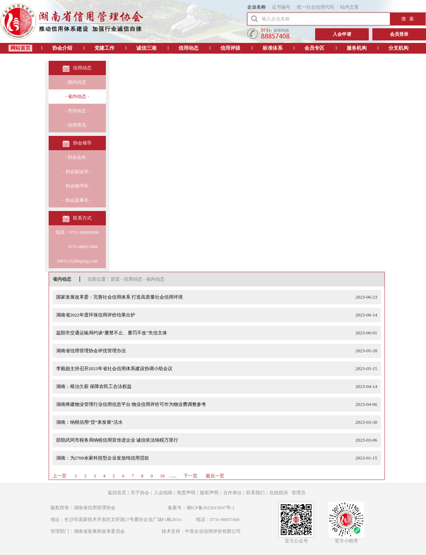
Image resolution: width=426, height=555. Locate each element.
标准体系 (273, 48)
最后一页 (215, 475)
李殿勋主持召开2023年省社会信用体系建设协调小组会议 (114, 368)
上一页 (60, 475)
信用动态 (188, 48)
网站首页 (20, 48)
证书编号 (281, 7)
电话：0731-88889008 (77, 232)
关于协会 (140, 492)
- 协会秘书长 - (77, 185)
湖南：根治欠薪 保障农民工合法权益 (94, 386)
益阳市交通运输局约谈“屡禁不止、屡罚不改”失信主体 (111, 332)
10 (162, 475)
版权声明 (209, 492)
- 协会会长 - (77, 157)
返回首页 (117, 492)
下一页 (190, 475)
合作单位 (232, 492)
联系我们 (255, 492)
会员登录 (399, 34)
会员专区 (314, 48)
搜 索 (407, 18)
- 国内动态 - (77, 82)
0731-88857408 (77, 246)
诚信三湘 (146, 48)
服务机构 (357, 48)
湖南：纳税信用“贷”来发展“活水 (89, 422)
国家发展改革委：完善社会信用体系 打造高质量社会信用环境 (119, 297)
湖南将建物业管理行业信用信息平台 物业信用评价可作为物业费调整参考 (131, 404)
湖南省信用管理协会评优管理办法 (91, 350)
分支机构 (398, 48)
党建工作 (104, 48)
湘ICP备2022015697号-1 (210, 507)
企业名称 (256, 7)
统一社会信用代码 (315, 7)
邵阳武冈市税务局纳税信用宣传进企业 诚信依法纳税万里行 (117, 440)
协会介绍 (62, 48)
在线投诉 (278, 492)
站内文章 (349, 7)
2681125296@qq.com (77, 261)
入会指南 (163, 492)
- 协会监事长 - (77, 200)
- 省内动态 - (77, 96)
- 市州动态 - (77, 110)
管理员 (298, 492)
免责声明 (186, 492)
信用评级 (230, 48)
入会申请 (342, 34)
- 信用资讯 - (77, 125)
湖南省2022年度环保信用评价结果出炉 (95, 315)
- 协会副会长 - (77, 171)
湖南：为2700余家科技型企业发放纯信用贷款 (102, 458)
